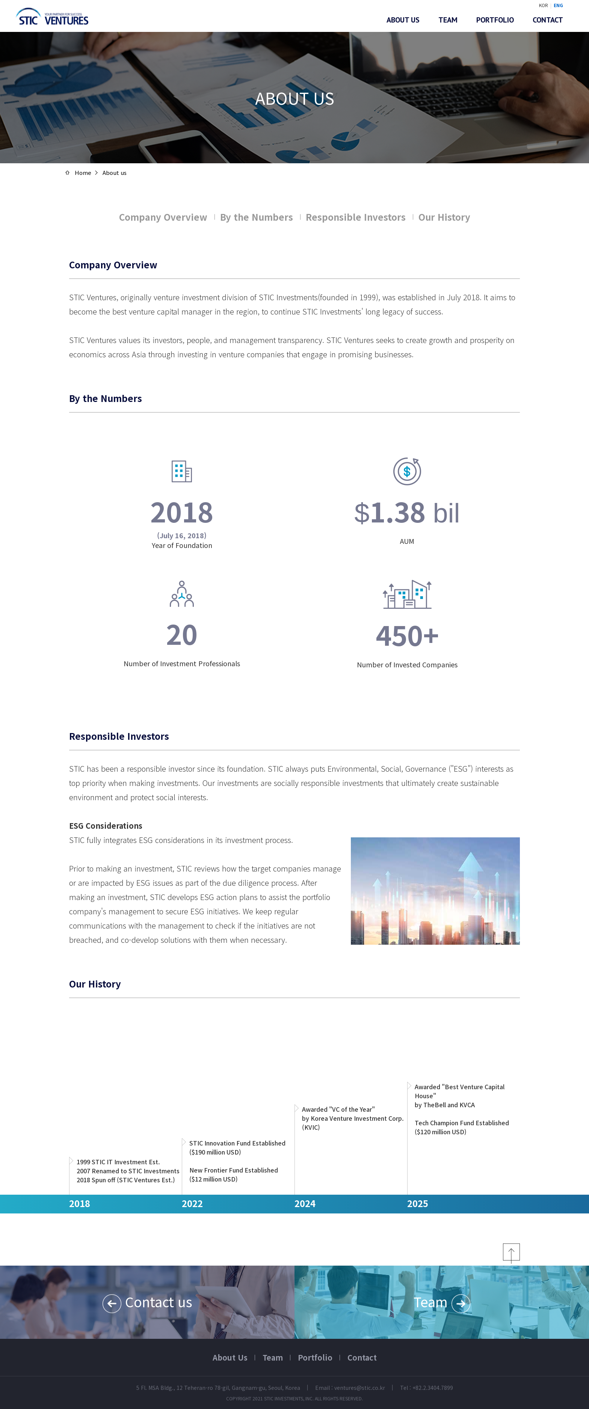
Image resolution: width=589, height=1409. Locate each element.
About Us (230, 1357)
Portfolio (495, 19)
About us (403, 19)
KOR (543, 5)
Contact (548, 19)
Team (448, 19)
